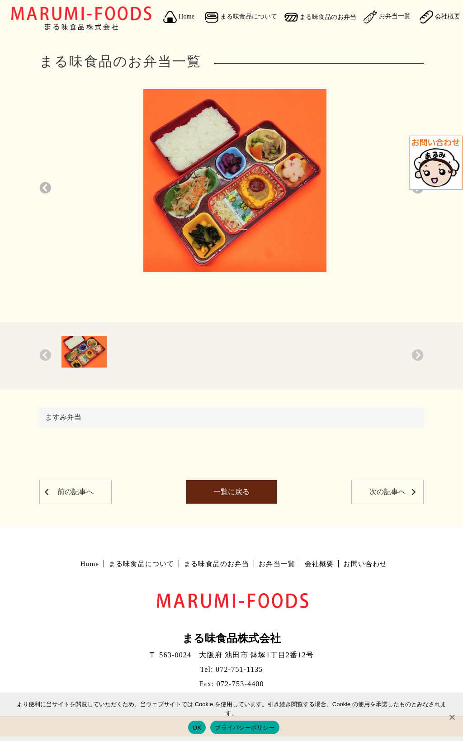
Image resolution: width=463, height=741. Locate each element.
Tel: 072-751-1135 (231, 669)
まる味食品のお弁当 (320, 17)
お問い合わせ (365, 563)
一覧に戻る (231, 492)
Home (178, 17)
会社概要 (319, 563)
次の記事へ (387, 492)
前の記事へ (75, 492)
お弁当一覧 (387, 16)
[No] (451, 717)
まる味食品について (241, 17)
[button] (45, 188)
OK (197, 727)
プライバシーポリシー (245, 727)
